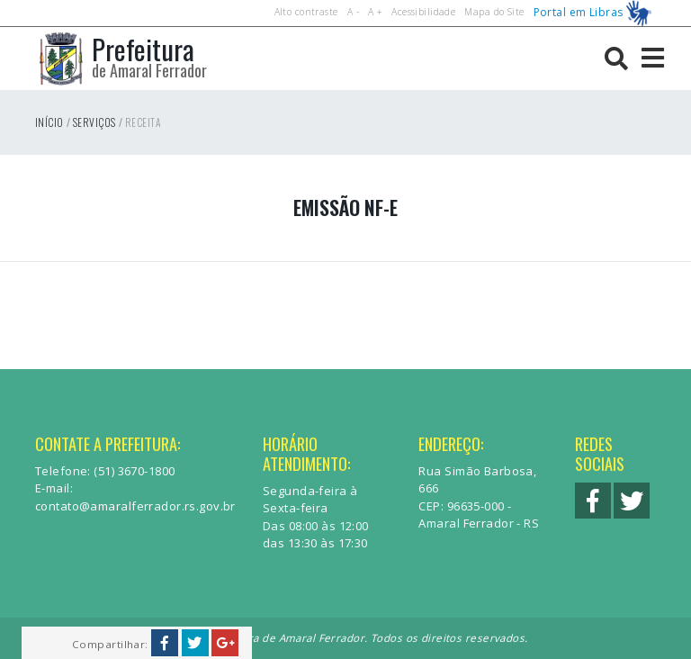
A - (353, 11)
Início (49, 122)
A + (375, 11)
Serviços (94, 122)
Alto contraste (306, 11)
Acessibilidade (423, 11)
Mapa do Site (494, 11)
